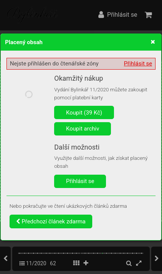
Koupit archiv (82, 128)
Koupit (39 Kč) (84, 112)
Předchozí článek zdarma (51, 221)
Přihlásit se (138, 63)
